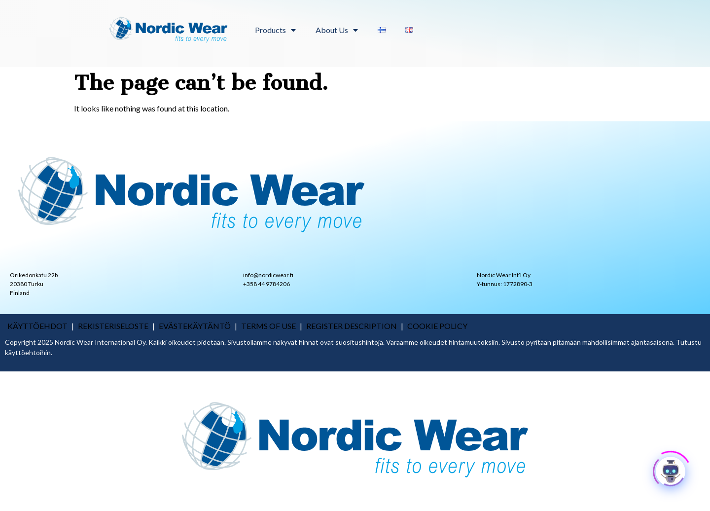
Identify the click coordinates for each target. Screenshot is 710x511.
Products (275, 30)
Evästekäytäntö (195, 325)
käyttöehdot (37, 325)
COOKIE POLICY (437, 325)
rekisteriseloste (113, 325)
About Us (337, 30)
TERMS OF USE (268, 325)
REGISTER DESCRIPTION (351, 325)
